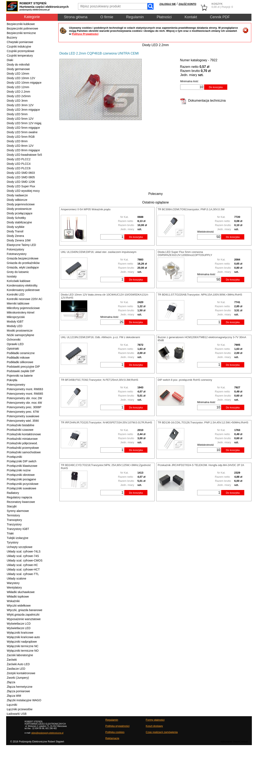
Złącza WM (14, 695)
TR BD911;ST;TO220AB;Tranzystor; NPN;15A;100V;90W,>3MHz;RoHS (200, 294)
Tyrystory (12, 542)
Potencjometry (16, 384)
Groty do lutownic (18, 272)
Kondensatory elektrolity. (22, 285)
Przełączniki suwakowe (21, 488)
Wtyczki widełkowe (19, 605)
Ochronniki (13, 339)
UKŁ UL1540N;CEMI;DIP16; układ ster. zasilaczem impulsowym (98, 251)
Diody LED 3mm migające (23, 109)
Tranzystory (14, 524)
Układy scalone (16, 578)
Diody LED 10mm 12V (21, 78)
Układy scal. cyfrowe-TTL (23, 574)
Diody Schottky (16, 217)
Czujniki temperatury (20, 55)
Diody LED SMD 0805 (21, 177)
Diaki (10, 60)
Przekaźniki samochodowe (24, 452)
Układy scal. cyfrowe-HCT (23, 569)
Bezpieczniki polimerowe (22, 28)
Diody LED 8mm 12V (20, 145)
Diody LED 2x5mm (19, 96)
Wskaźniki (13, 601)
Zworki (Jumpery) (18, 677)
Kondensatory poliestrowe (23, 290)
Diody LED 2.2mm (18, 91)
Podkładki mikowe (18, 357)
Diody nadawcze (17, 195)
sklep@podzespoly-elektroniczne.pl (47, 733)
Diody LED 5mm (17, 114)
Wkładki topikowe (18, 596)
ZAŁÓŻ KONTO (187, 4)
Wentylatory (14, 587)
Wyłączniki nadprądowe (22, 641)
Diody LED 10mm (18, 73)
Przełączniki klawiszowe (22, 465)
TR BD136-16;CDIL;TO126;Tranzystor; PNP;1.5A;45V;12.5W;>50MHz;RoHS (203, 422)
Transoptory (14, 520)
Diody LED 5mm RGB (21, 136)
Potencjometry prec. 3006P (24, 407)
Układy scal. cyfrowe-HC (22, 565)
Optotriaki (13, 348)
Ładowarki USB (17, 713)
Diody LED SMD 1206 (21, 181)
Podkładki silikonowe (20, 362)
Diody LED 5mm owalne (22, 132)
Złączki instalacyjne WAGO (24, 700)
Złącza (11, 682)
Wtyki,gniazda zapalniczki (23, 614)
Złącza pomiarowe (18, 691)
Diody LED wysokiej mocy (23, 190)
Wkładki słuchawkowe (21, 592)
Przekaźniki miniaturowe (22, 438)
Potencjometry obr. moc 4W (24, 402)
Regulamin (135, 17)
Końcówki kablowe (18, 281)
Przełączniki (14, 456)
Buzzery (12, 37)
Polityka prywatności (117, 725)
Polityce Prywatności (85, 33)
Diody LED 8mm (17, 141)
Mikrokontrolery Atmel (20, 312)
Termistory (13, 515)
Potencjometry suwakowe (23, 416)
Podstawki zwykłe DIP (21, 371)
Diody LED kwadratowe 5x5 (24, 154)
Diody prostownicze (19, 208)
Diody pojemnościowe (21, 204)
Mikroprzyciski (16, 317)
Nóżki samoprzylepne (20, 335)
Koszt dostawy (154, 725)
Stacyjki (12, 506)
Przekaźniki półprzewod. (22, 443)
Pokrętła (12, 380)
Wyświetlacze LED (19, 628)
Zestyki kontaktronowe (21, 673)
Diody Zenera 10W (19, 240)
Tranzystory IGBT (18, 529)
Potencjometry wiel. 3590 (23, 420)
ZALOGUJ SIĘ (168, 4)
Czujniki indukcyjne (19, 46)
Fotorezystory (15, 249)
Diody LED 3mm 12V (20, 105)
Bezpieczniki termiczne (21, 33)
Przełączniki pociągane (21, 479)
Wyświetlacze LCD (19, 623)
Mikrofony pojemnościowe (23, 308)
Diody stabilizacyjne (19, 222)
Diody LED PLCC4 (19, 163)
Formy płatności (155, 719)
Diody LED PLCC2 (19, 159)
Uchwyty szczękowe (19, 547)
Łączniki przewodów (19, 709)
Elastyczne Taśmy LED (21, 245)
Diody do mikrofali (18, 64)
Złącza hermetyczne (19, 686)
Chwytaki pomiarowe (20, 42)
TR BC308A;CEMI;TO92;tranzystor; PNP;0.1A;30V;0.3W (191, 209)
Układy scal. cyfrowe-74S (23, 556)
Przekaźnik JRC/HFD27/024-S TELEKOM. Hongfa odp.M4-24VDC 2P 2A (201, 465)
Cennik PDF (220, 17)
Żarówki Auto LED (18, 664)
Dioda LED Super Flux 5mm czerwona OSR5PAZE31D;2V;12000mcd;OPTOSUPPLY (185, 253)
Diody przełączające (19, 213)
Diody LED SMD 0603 (21, 172)
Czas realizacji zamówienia (162, 732)
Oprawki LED (15, 344)
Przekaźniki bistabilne (20, 425)
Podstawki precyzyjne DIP (23, 366)
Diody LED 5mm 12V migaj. (24, 123)
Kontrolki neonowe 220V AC (24, 299)
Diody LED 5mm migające (23, 127)
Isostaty (12, 276)
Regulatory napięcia (19, 497)
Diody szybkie (15, 226)
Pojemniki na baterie (20, 375)
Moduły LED (14, 326)
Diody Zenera (15, 236)
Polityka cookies (114, 732)
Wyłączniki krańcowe (20, 632)
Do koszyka (216, 87)
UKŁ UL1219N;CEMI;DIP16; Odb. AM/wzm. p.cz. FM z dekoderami (100, 337)
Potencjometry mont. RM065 (25, 393)
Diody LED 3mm (17, 100)
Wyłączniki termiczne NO (22, 650)
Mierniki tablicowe (18, 303)
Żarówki (12, 659)
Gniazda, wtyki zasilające (23, 267)
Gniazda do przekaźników (23, 263)
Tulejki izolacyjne (17, 538)
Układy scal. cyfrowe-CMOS (24, 560)
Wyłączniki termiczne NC (22, 646)
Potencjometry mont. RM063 (25, 389)
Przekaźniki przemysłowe (23, 447)
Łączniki (12, 704)
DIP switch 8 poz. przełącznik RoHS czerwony (185, 379)
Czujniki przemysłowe (20, 51)
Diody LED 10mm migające (24, 82)
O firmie (106, 17)
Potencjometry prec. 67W (23, 411)
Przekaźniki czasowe (20, 429)
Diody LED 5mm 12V (20, 118)
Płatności (164, 17)
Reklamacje (112, 738)
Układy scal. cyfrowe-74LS (24, 551)
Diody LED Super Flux (21, 186)
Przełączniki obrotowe (21, 474)
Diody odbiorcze (17, 199)
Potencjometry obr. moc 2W (24, 398)
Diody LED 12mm (18, 87)
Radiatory (13, 492)
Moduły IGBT (15, 321)
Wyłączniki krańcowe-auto (23, 637)
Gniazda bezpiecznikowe (22, 258)
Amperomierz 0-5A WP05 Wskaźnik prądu (86, 209)
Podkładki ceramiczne (21, 353)
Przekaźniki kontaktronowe (24, 434)
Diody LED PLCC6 (19, 168)
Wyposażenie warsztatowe (24, 619)
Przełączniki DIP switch (21, 461)
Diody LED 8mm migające (23, 150)
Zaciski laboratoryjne (20, 655)
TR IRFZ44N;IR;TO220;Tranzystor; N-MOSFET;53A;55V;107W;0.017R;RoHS (106, 422)
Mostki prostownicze (20, 330)
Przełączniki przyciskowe (22, 483)
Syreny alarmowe (18, 511)
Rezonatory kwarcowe (21, 501)
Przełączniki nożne (19, 470)
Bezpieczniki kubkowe (21, 24)
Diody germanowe (18, 69)
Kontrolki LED (15, 294)
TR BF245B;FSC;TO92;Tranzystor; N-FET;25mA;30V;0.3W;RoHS (99, 379)
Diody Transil (15, 231)
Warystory (13, 583)
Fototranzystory (16, 254)
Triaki (10, 533)
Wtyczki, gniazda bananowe (24, 610)
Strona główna (75, 17)
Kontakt (190, 17)
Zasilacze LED (16, 668)
